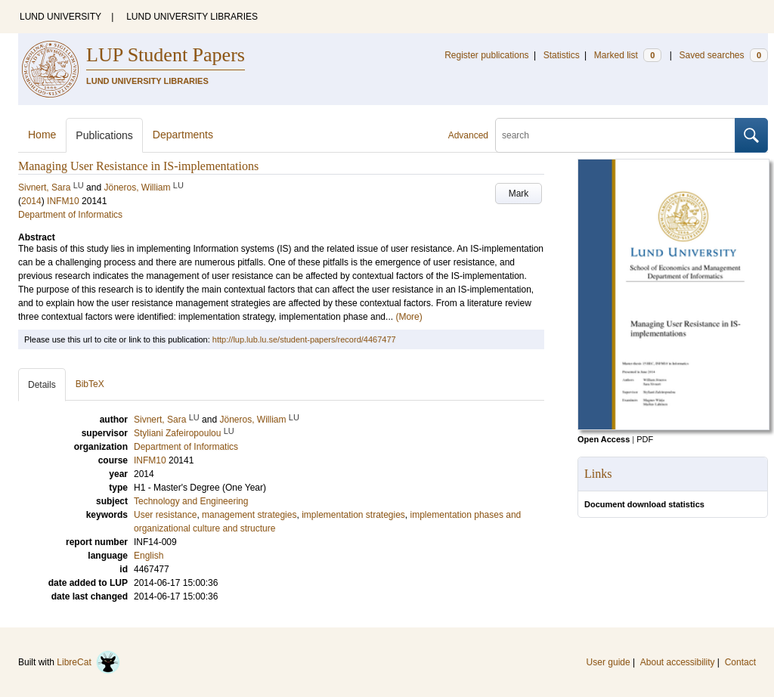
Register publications (486, 55)
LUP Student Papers (165, 55)
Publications (104, 135)
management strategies (249, 515)
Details (42, 384)
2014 (31, 201)
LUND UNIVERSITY (60, 16)
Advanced (468, 135)
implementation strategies (353, 515)
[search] (615, 135)
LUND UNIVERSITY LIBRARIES (192, 16)
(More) (408, 316)
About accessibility (677, 662)
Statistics (561, 55)
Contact (740, 662)
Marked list (627, 55)
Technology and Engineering (191, 501)
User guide (608, 662)
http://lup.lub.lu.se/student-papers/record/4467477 (304, 339)
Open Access (603, 439)
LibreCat (88, 662)
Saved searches (723, 55)
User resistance (165, 515)
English (148, 555)
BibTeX (90, 384)
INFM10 (63, 201)
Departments (183, 135)
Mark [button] (519, 193)
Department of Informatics (70, 214)
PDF (644, 439)
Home (42, 135)
